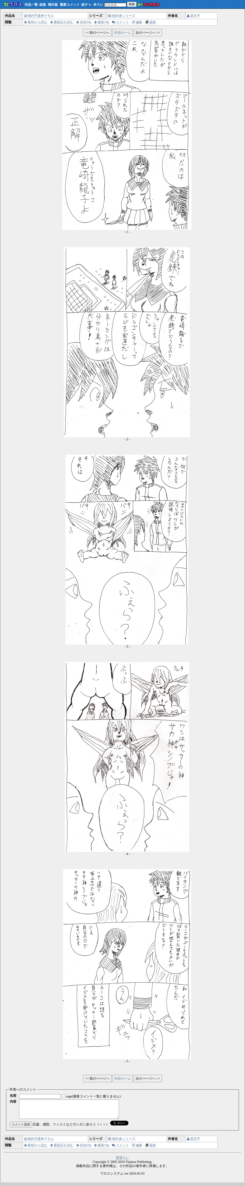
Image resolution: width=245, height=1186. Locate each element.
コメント (120, 22)
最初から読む (36, 22)
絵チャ (86, 4)
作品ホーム (122, 32)
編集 (137, 22)
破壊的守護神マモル (39, 16)
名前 (13, 1095)
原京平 (193, 16)
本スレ (98, 4)
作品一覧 (31, 4)
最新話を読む (62, 22)
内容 (13, 1101)
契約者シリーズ (121, 16)
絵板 (42, 4)
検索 (132, 4)
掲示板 (53, 4)
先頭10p (84, 22)
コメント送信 (21, 1128)
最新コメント (70, 4)
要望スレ (122, 1161)
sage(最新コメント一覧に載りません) (93, 1096)
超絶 (150, 22)
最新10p (101, 22)
